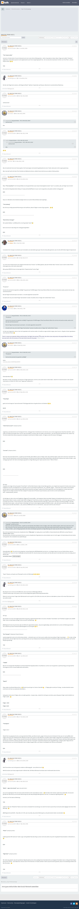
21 (69, 37)
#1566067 (74, 565)
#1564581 (74, 176)
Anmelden (74, 2)
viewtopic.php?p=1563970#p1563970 (11, 362)
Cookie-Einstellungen (31, 903)
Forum (23, 2)
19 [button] (64, 37)
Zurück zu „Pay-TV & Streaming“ (9, 881)
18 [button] (62, 37)
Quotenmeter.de (15, 2)
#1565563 (74, 542)
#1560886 (74, 76)
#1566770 (74, 653)
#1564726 (74, 306)
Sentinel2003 (13, 48)
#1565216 (74, 389)
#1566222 (74, 606)
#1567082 (74, 821)
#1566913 (74, 714)
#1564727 (74, 343)
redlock (11, 113)
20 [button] (67, 37)
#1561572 (74, 159)
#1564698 (74, 255)
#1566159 (74, 582)
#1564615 (74, 240)
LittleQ (11, 308)
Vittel (11, 161)
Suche (29, 2)
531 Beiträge (41, 37)
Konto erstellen (66, 2)
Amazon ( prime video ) (8, 35)
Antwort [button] (4, 41)
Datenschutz (10, 903)
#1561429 (74, 131)
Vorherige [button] (54, 37)
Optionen (36, 877)
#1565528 (74, 416)
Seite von (48, 37)
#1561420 (74, 93)
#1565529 (74, 513)
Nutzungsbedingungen (19, 903)
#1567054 (74, 779)
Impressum (3, 903)
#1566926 (74, 758)
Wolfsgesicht (13, 78)
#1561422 (74, 111)
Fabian (11, 243)
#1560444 (74, 46)
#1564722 (74, 277)
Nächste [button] (75, 37)
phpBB (8, 907)
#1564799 (74, 367)
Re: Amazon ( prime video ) (14, 46)
